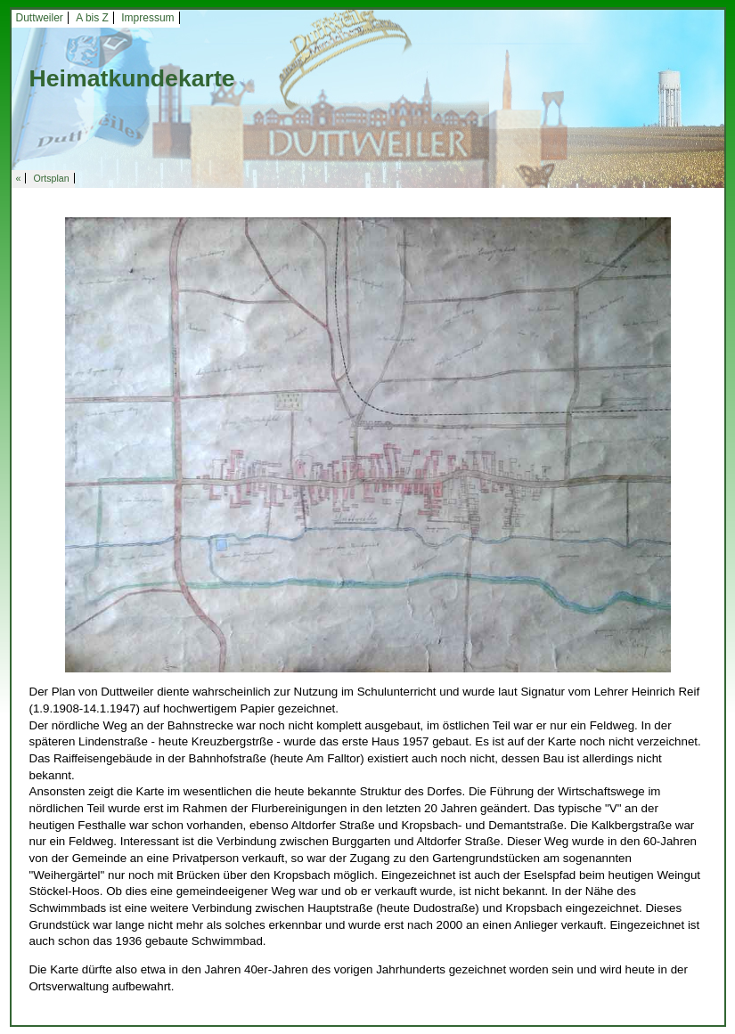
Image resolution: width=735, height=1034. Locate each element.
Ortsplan (51, 178)
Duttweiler (39, 18)
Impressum (147, 18)
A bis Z (92, 18)
